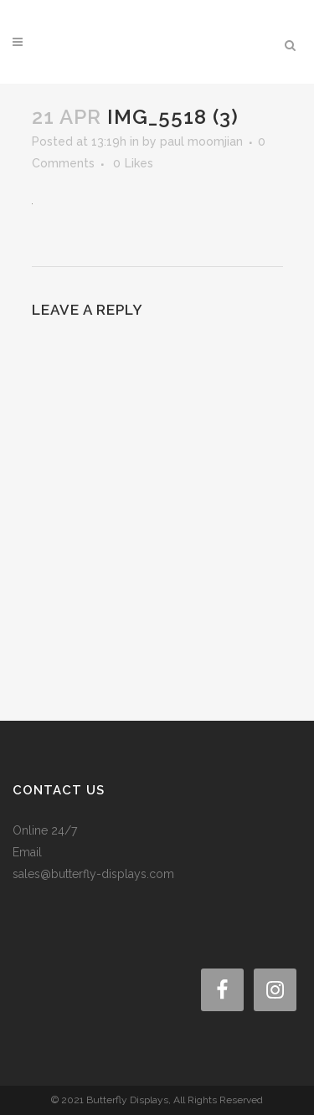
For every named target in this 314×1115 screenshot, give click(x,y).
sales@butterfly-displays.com (93, 874)
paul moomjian (201, 141)
